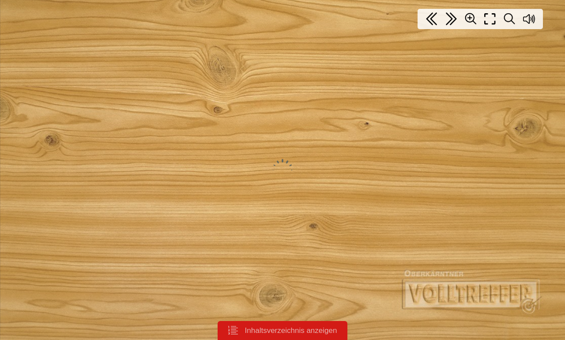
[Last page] (451, 19)
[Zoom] (470, 18)
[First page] (432, 19)
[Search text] (509, 19)
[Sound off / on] (529, 19)
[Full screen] (490, 19)
